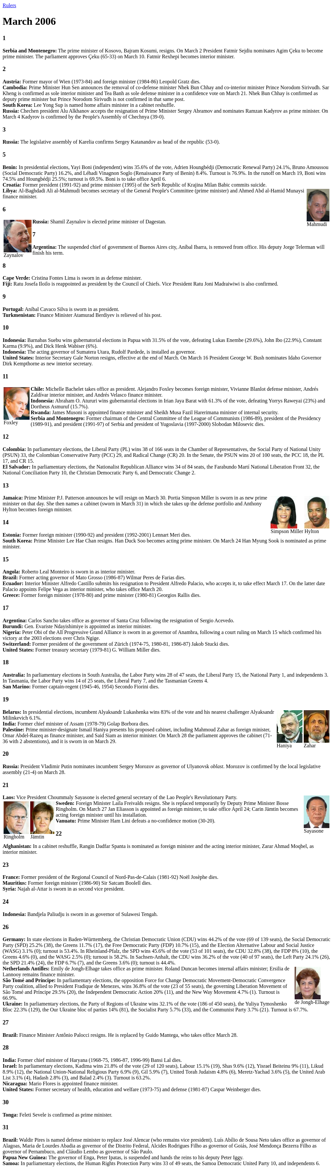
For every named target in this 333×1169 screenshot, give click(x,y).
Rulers (9, 5)
